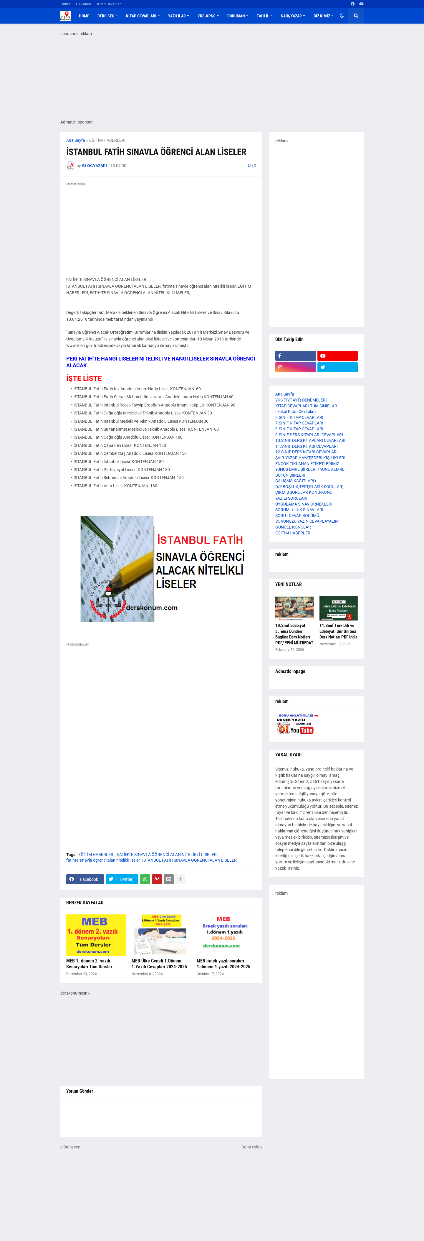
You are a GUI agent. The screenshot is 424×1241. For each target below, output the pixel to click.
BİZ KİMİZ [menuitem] (322, 16)
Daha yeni (72, 1147)
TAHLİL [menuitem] (263, 16)
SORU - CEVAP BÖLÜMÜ (297, 515)
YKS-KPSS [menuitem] (207, 16)
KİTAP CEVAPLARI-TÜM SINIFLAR (306, 406)
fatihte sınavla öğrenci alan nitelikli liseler (103, 860)
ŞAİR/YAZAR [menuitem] (291, 16)
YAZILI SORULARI (291, 498)
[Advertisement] (161, 1037)
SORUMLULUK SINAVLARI (299, 509)
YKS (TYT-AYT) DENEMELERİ (301, 400)
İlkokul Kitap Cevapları (295, 411)
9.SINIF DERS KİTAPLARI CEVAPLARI (309, 434)
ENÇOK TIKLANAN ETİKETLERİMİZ (307, 463)
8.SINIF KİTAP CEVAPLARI (299, 429)
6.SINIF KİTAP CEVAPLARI (299, 417)
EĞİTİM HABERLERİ (107, 140)
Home (65, 4)
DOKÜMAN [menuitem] (236, 16)
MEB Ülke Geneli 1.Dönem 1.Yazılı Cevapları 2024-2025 (159, 964)
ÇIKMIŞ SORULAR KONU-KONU (303, 492)
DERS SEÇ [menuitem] (105, 16)
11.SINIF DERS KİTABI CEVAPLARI (306, 446)
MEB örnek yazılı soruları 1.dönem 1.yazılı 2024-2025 (223, 964)
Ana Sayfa (75, 140)
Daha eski (250, 1147)
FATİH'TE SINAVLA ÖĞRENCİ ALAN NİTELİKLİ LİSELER (167, 854)
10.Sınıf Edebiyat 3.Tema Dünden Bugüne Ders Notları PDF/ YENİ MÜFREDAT (294, 634)
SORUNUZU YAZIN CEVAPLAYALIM (307, 521)
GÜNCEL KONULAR (293, 527)
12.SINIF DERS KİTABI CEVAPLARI (306, 452)
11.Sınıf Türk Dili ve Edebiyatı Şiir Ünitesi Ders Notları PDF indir (338, 631)
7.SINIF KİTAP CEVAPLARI (299, 423)
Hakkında (83, 4)
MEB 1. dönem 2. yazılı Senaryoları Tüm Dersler (89, 964)
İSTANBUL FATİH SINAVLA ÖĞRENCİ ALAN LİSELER (189, 860)
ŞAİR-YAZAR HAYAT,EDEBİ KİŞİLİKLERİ (310, 457)
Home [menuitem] (84, 16)
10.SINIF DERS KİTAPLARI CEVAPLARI (310, 440)
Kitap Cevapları (109, 4)
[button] (341, 16)
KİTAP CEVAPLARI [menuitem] (141, 16)
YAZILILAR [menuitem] (177, 16)
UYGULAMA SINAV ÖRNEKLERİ (303, 504)
